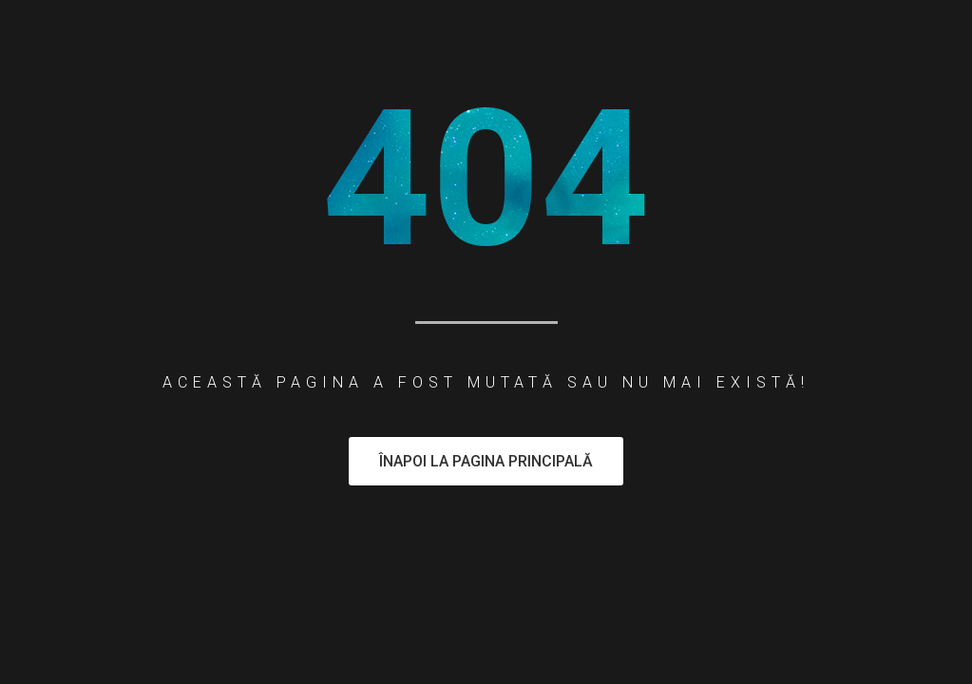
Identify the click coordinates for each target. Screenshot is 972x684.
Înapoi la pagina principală (486, 461)
